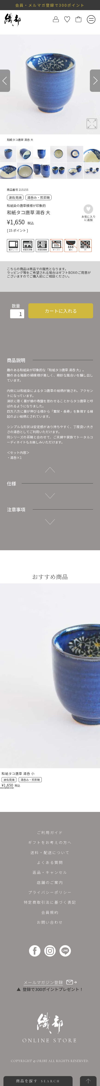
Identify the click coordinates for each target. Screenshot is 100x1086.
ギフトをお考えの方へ (50, 842)
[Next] (95, 81)
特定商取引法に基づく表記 (50, 902)
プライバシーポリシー (50, 892)
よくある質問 (50, 862)
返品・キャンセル (50, 872)
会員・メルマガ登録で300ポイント (50, 5)
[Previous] (5, 81)
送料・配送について (50, 852)
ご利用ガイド (50, 832)
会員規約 (50, 912)
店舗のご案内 (50, 882)
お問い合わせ (50, 922)
